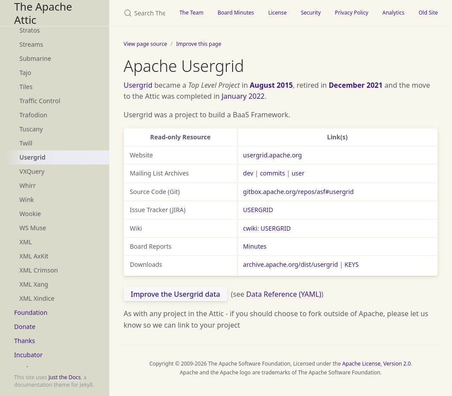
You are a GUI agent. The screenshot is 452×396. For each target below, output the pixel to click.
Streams (31, 44)
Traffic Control (39, 101)
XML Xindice (36, 298)
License (277, 12)
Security (310, 12)
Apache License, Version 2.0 (376, 363)
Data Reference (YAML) (283, 294)
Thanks (24, 340)
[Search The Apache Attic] (140, 13)
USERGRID (258, 209)
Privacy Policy (352, 12)
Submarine (35, 58)
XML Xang (33, 284)
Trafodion (33, 115)
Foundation (30, 312)
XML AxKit (34, 256)
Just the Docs (65, 377)
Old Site (428, 12)
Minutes (255, 246)
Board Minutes (236, 12)
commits (272, 173)
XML (25, 242)
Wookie (30, 213)
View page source (145, 44)
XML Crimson (38, 270)
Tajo (25, 72)
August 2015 (271, 85)
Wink (26, 199)
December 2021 (356, 85)
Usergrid (32, 157)
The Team (191, 12)
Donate (24, 326)
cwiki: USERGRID (267, 228)
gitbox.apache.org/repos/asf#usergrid (298, 191)
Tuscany (31, 129)
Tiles (26, 86)
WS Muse (32, 228)
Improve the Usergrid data (175, 294)
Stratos (29, 30)
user (298, 173)
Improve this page (198, 44)
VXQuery (32, 171)
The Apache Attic (43, 13)
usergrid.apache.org (272, 155)
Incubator (28, 355)
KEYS (352, 264)
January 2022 (243, 96)
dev (248, 173)
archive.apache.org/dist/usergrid (290, 264)
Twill (25, 143)
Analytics (393, 12)
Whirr (27, 185)
